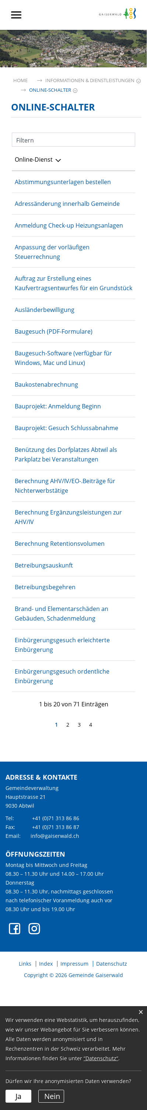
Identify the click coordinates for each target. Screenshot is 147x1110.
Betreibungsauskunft (44, 671)
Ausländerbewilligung (44, 348)
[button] (89, 80)
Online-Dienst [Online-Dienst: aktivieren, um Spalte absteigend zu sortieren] (34, 159)
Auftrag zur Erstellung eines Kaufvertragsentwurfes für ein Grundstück (53, 316)
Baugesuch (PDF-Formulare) (53, 370)
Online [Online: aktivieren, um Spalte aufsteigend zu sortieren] (108, 159)
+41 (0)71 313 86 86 (55, 942)
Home (20, 80)
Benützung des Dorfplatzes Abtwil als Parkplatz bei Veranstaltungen (52, 526)
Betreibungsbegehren (45, 692)
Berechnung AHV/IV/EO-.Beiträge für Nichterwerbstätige (47, 567)
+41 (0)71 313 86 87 (55, 951)
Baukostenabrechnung (46, 432)
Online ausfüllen (118, 186)
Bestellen (118, 765)
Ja (18, 1096)
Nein (52, 1096)
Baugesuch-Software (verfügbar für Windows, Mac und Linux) (48, 401)
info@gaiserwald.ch (55, 960)
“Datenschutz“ (101, 1058)
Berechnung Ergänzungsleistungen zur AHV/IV (51, 608)
